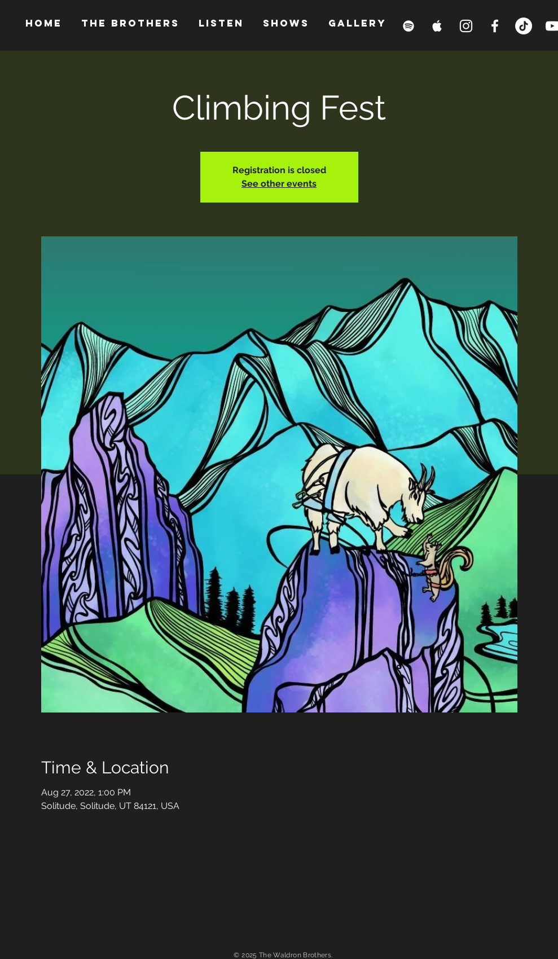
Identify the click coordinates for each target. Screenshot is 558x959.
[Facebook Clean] (494, 25)
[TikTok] (523, 25)
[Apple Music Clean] (437, 25)
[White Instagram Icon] (466, 25)
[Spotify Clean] (408, 25)
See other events (279, 183)
